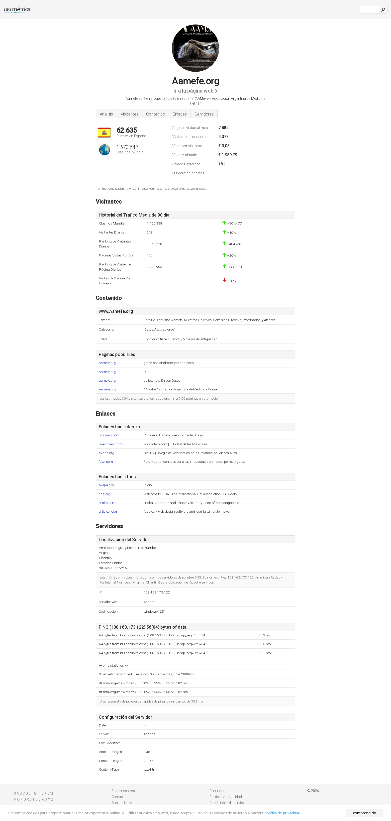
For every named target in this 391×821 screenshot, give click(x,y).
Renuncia (216, 791)
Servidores (204, 114)
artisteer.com (108, 511)
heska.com (107, 503)
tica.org (104, 494)
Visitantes (129, 114)
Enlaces (180, 114)
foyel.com (106, 462)
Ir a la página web (193, 91)
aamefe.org (107, 363)
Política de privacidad (225, 797)
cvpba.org (106, 453)
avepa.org (106, 485)
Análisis (106, 114)
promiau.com (109, 435)
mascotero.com (111, 444)
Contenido (155, 114)
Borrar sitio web (123, 803)
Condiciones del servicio (227, 803)
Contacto (119, 797)
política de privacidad (287, 813)
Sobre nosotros (123, 791)
